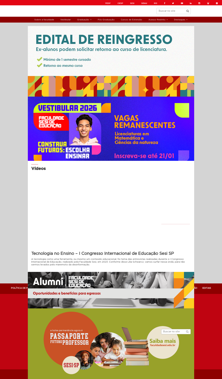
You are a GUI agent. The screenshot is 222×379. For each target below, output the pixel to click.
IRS (155, 3)
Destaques (179, 20)
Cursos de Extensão (131, 20)
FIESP (108, 3)
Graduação (83, 20)
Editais (206, 288)
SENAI (144, 3)
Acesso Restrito (156, 20)
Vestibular (65, 20)
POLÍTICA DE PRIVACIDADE (26, 288)
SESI (132, 3)
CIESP (120, 3)
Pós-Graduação (106, 20)
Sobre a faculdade (44, 20)
